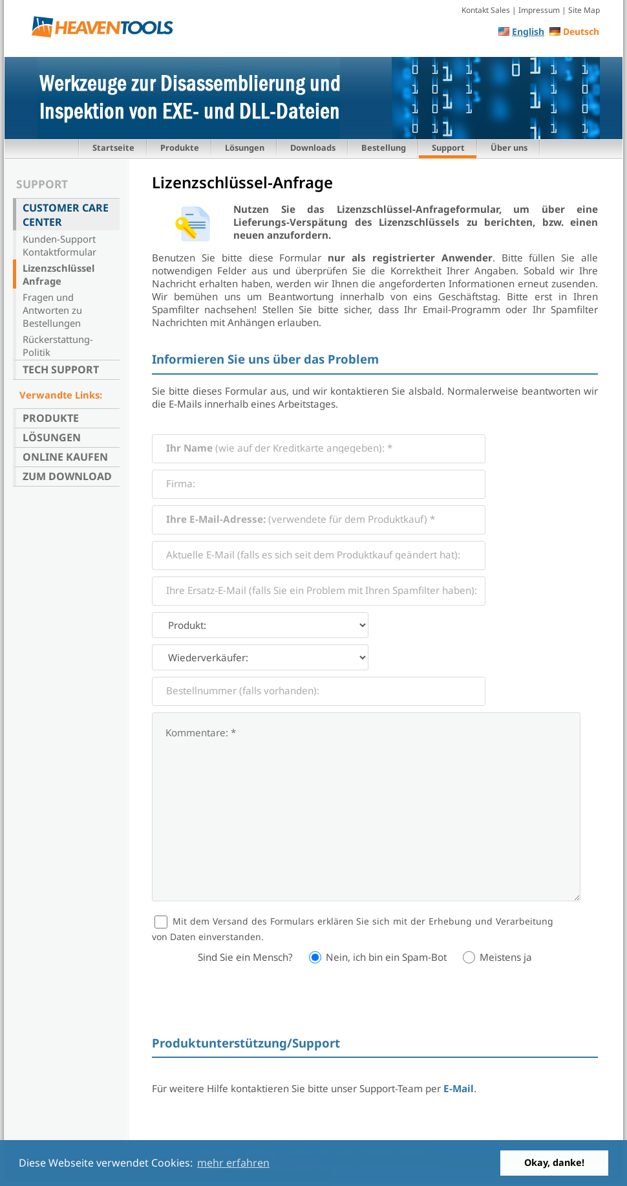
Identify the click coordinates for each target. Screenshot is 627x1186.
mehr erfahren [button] (233, 1163)
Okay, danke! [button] (554, 1162)
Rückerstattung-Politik (58, 345)
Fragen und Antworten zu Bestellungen (52, 310)
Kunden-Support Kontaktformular (59, 245)
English (528, 31)
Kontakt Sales (486, 10)
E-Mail (458, 1088)
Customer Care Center (66, 215)
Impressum (539, 10)
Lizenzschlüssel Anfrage (58, 274)
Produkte (179, 147)
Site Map (584, 10)
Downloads (312, 147)
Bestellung (383, 147)
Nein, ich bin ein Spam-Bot (386, 956)
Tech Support (61, 369)
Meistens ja (506, 956)
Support (448, 147)
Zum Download (67, 476)
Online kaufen (65, 457)
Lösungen (244, 147)
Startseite (113, 147)
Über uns (509, 147)
